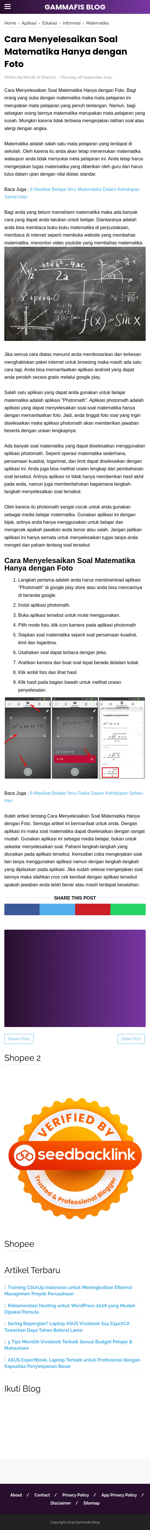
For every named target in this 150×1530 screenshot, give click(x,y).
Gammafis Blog (75, 7)
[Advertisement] (75, 974)
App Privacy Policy (119, 1495)
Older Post (131, 1039)
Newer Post (19, 1039)
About (16, 1495)
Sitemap (92, 1503)
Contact (42, 1495)
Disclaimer (60, 1503)
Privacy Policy (75, 1495)
